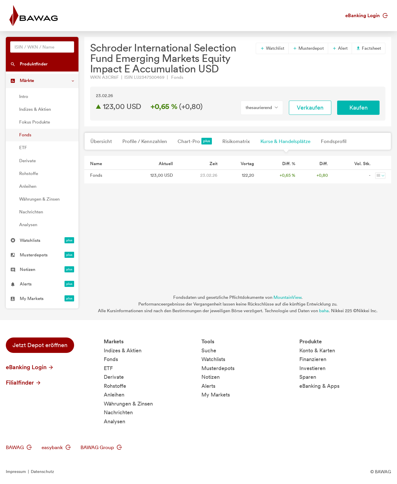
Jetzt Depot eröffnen (39, 345)
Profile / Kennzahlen (144, 141)
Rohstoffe (28, 173)
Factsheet (368, 48)
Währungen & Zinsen (39, 199)
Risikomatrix (236, 141)
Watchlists (213, 359)
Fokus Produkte (34, 122)
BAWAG (19, 447)
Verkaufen (310, 107)
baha (324, 310)
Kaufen (358, 107)
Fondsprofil (333, 141)
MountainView (287, 297)
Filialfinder (23, 382)
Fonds (25, 134)
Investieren (312, 368)
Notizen (210, 377)
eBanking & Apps (319, 386)
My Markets (215, 395)
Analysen (28, 224)
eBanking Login (366, 15)
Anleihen (27, 186)
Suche (208, 350)
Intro (23, 96)
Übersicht (101, 141)
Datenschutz (42, 471)
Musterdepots (218, 368)
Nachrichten (31, 212)
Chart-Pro (195, 141)
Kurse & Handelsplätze (285, 141)
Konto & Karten (317, 350)
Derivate (27, 160)
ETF (23, 147)
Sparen (307, 377)
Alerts (208, 386)
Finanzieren (312, 359)
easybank (56, 447)
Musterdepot (308, 48)
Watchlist (272, 48)
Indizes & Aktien (35, 109)
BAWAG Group (101, 447)
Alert (340, 48)
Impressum (16, 471)
